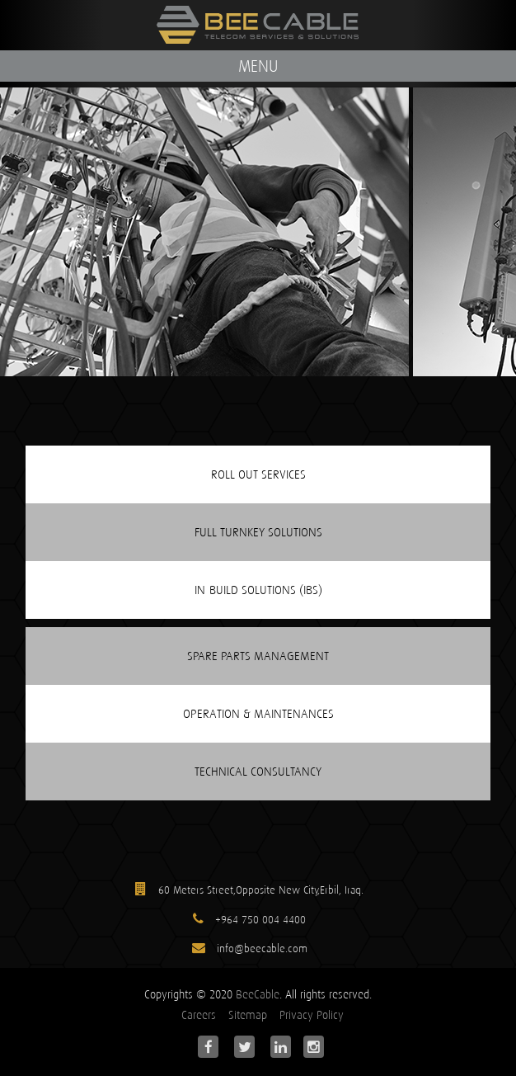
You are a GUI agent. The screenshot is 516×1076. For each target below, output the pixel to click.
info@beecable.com (260, 948)
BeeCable (257, 994)
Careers (198, 1015)
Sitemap (247, 1015)
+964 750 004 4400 (260, 919)
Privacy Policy (311, 1015)
